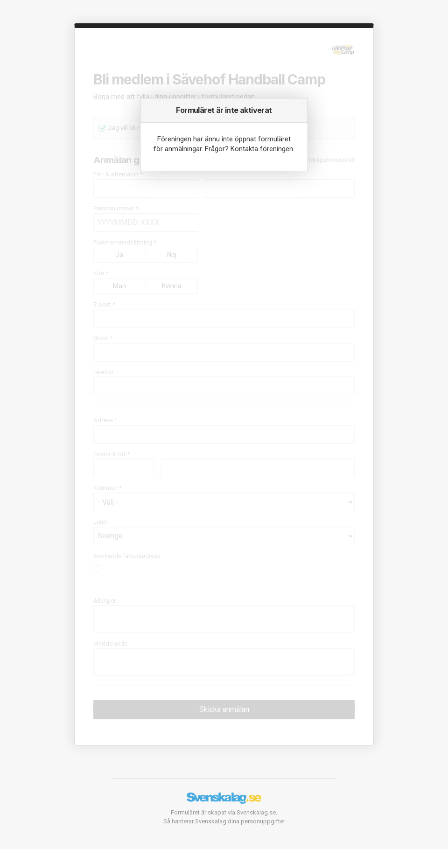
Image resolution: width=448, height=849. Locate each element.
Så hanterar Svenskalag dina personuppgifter (224, 821)
